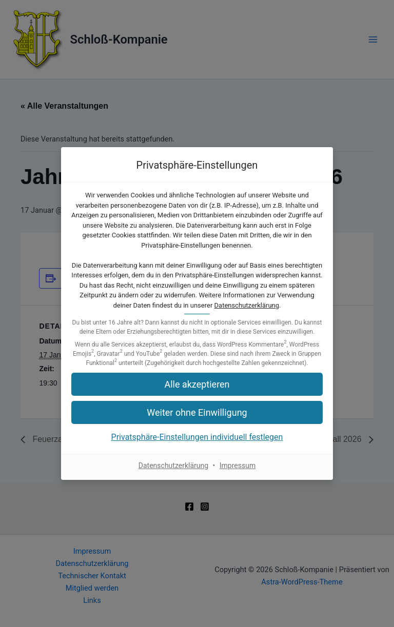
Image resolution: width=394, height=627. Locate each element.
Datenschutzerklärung (247, 305)
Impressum (237, 465)
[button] (197, 384)
